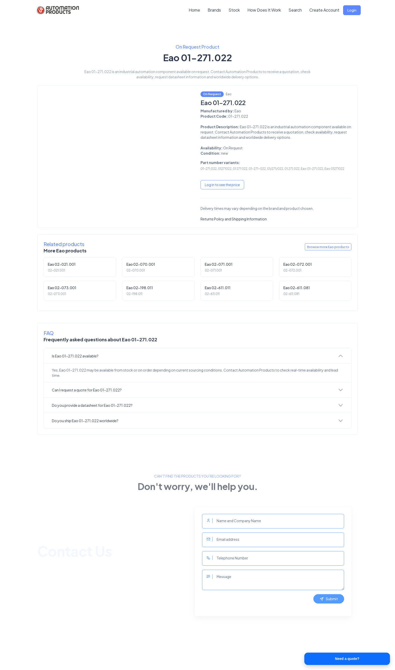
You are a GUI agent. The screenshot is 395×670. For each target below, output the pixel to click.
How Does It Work (264, 10)
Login (351, 10)
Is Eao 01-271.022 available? (75, 356)
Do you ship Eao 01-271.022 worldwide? (85, 420)
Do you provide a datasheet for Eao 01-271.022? (92, 405)
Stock (234, 10)
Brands (214, 10)
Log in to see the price (222, 184)
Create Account (324, 10)
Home (194, 10)
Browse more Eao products (328, 247)
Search (295, 10)
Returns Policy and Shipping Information (234, 219)
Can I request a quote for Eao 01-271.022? (87, 390)
